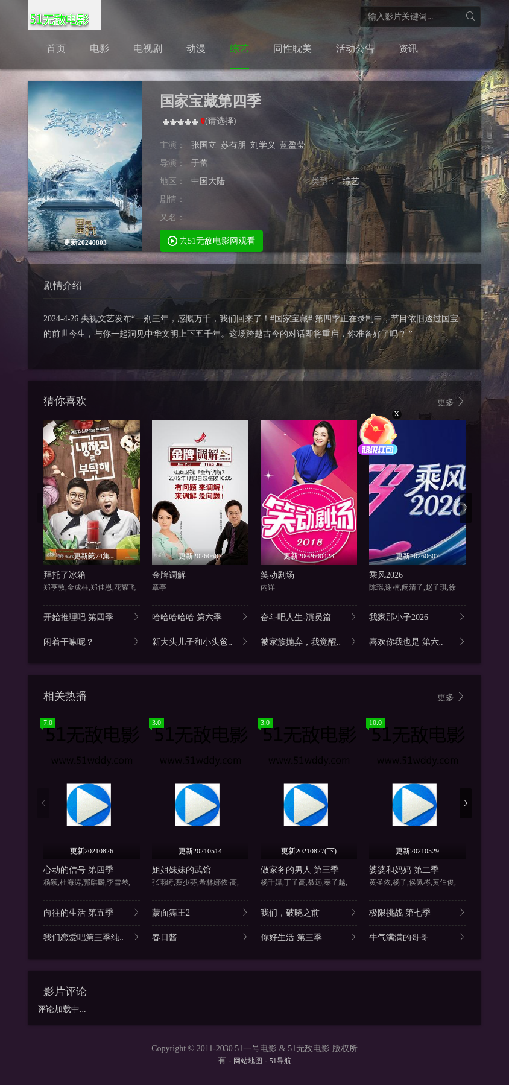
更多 (451, 402)
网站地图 (247, 1061)
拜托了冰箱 (64, 575)
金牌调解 (169, 575)
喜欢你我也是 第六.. (417, 641)
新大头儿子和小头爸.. (200, 641)
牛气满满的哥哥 (417, 937)
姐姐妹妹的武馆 (181, 870)
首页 (56, 48)
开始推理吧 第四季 (91, 617)
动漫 (196, 48)
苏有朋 (233, 145)
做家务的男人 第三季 (300, 870)
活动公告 (355, 48)
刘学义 (263, 145)
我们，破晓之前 (309, 912)
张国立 (204, 145)
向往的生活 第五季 (91, 912)
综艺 (239, 48)
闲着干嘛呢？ (91, 641)
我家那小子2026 (417, 617)
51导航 (280, 1061)
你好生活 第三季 (309, 937)
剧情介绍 (62, 285)
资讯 (408, 48)
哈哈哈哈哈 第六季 (200, 617)
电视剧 (147, 48)
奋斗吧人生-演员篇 (309, 617)
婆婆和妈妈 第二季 (404, 870)
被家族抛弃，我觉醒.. (309, 641)
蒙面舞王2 (200, 912)
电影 (99, 48)
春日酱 (200, 937)
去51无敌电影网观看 (212, 240)
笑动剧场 (277, 575)
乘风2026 (386, 575)
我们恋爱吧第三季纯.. (91, 937)
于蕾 (199, 163)
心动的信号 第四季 (78, 870)
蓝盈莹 (292, 145)
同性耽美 (292, 48)
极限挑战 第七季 (417, 912)
